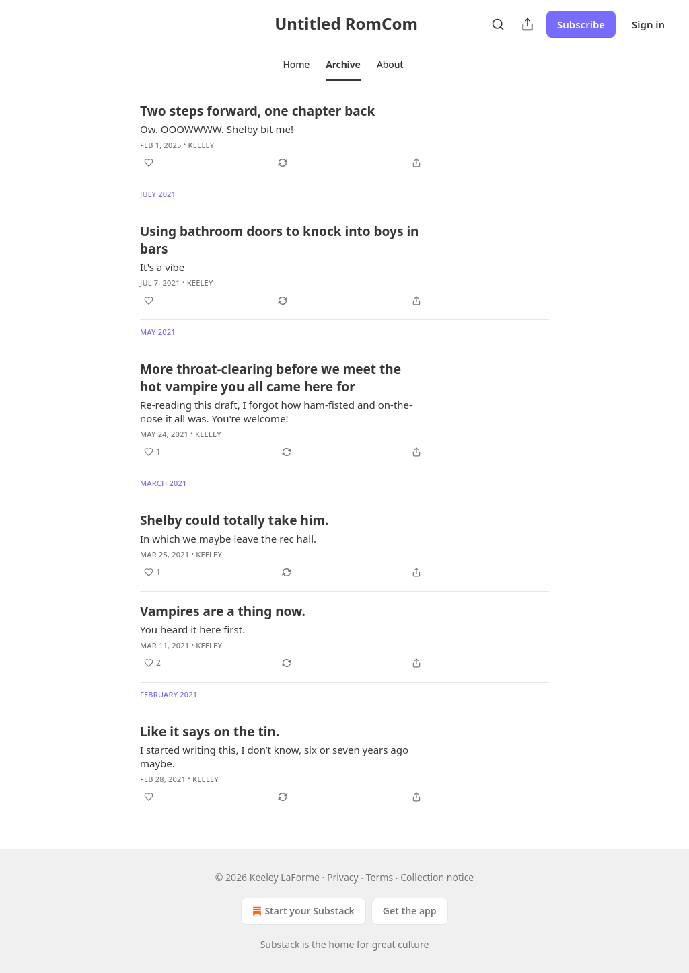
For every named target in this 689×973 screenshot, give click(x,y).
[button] (296, 64)
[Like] (148, 163)
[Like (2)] (152, 663)
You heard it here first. (192, 629)
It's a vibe (162, 267)
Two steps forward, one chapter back (257, 111)
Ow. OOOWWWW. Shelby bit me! (216, 129)
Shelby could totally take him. (234, 520)
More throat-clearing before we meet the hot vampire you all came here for (270, 377)
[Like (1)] (152, 452)
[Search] (497, 24)
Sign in (648, 24)
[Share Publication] (527, 24)
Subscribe (581, 24)
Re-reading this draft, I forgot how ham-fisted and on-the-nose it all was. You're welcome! (276, 411)
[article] (344, 136)
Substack (280, 944)
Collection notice (437, 877)
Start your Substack (302, 911)
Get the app (410, 910)
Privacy (343, 877)
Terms (379, 877)
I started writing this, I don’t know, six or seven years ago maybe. (274, 756)
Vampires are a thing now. (222, 611)
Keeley (201, 145)
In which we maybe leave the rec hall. (228, 538)
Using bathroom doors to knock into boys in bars (279, 240)
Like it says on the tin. (209, 731)
